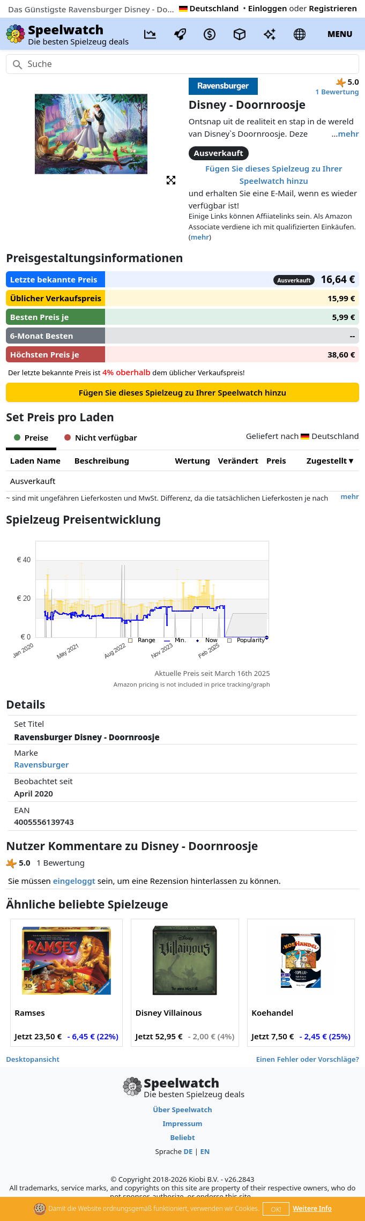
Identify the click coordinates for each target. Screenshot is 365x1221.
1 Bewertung (337, 91)
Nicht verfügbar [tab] (100, 437)
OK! (276, 1209)
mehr (348, 133)
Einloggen (267, 8)
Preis (276, 460)
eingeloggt (74, 880)
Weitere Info (312, 1208)
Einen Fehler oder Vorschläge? (307, 1059)
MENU (340, 33)
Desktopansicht (32, 1059)
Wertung (192, 460)
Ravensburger (41, 764)
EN (205, 1151)
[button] (171, 179)
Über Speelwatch (182, 1109)
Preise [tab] (31, 437)
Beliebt (182, 1137)
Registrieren (333, 8)
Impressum (182, 1123)
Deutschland (209, 8)
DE (187, 1151)
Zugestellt (327, 460)
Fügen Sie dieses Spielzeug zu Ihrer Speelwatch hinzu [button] (273, 174)
